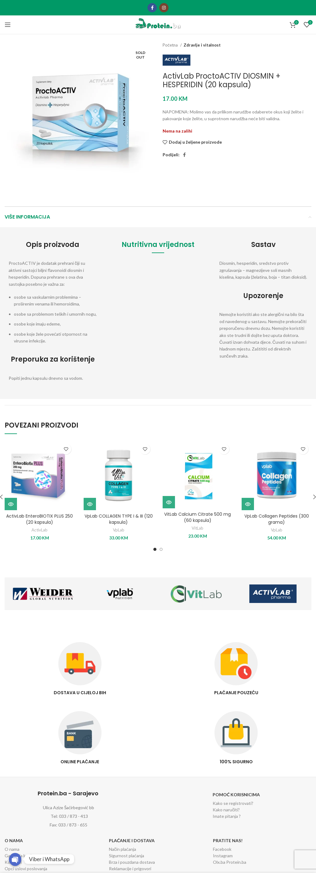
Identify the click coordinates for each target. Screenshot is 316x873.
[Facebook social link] (152, 7)
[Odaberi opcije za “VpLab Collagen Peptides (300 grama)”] (248, 504)
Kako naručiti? (226, 809)
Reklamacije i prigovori (130, 868)
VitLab (197, 528)
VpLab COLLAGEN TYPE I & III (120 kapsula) (119, 519)
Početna (171, 45)
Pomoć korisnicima (236, 794)
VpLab (118, 529)
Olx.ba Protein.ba (229, 862)
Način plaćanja (122, 849)
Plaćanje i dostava (132, 840)
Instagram (223, 855)
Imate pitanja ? (227, 816)
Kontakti (13, 862)
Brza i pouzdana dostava (132, 862)
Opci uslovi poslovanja (26, 868)
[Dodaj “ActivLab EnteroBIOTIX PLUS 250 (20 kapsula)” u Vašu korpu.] (11, 504)
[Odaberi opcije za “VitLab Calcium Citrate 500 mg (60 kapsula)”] (169, 502)
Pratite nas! (228, 840)
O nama (14, 840)
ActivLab (39, 529)
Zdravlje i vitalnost (202, 45)
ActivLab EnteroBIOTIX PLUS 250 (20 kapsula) (39, 519)
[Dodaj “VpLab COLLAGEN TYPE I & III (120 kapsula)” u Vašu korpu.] (90, 504)
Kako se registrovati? (233, 803)
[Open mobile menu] (8, 24)
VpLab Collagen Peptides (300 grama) (276, 519)
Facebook (222, 849)
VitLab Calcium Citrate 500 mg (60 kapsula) (197, 517)
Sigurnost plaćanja (126, 855)
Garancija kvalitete (22, 855)
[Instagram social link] (163, 7)
